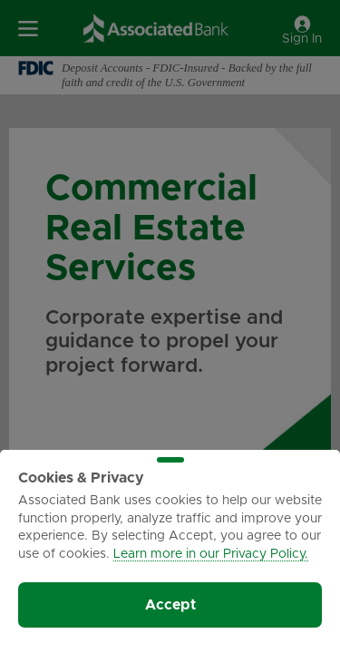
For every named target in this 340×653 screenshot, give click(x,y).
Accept (170, 605)
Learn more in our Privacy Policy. (210, 554)
